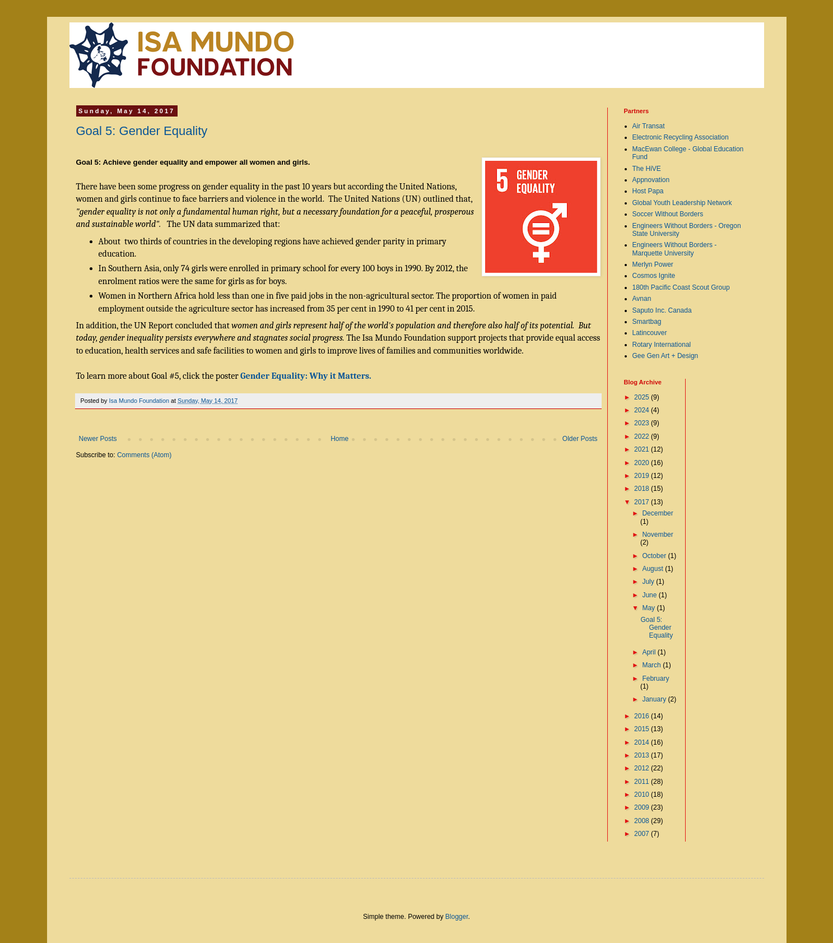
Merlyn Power (652, 264)
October (655, 556)
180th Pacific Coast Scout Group (681, 287)
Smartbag (647, 322)
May (649, 608)
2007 (642, 834)
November (657, 534)
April (649, 652)
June (650, 595)
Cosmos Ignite (654, 276)
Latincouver (649, 333)
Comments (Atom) (144, 455)
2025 (642, 397)
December (657, 513)
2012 (642, 768)
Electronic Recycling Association (680, 137)
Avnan (641, 299)
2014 (642, 742)
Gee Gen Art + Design (665, 356)
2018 (642, 489)
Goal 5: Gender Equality (142, 131)
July (649, 582)
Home (339, 439)
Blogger (456, 917)
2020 (642, 463)
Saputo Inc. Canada (662, 310)
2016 (642, 716)
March (652, 665)
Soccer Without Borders (668, 214)
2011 (642, 782)
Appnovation (651, 180)
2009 (642, 807)
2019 (642, 476)
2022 (642, 436)
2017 (642, 502)
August (653, 569)
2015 (642, 729)
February (655, 678)
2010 (642, 794)
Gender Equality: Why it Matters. (305, 376)
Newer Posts (98, 439)
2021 (642, 449)
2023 (642, 423)
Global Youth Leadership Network (682, 203)
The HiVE (646, 169)
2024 (642, 410)
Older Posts (580, 439)
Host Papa (648, 191)
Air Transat (648, 126)
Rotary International (661, 345)
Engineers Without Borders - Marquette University (674, 249)
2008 (642, 821)
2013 (642, 755)
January (655, 699)
